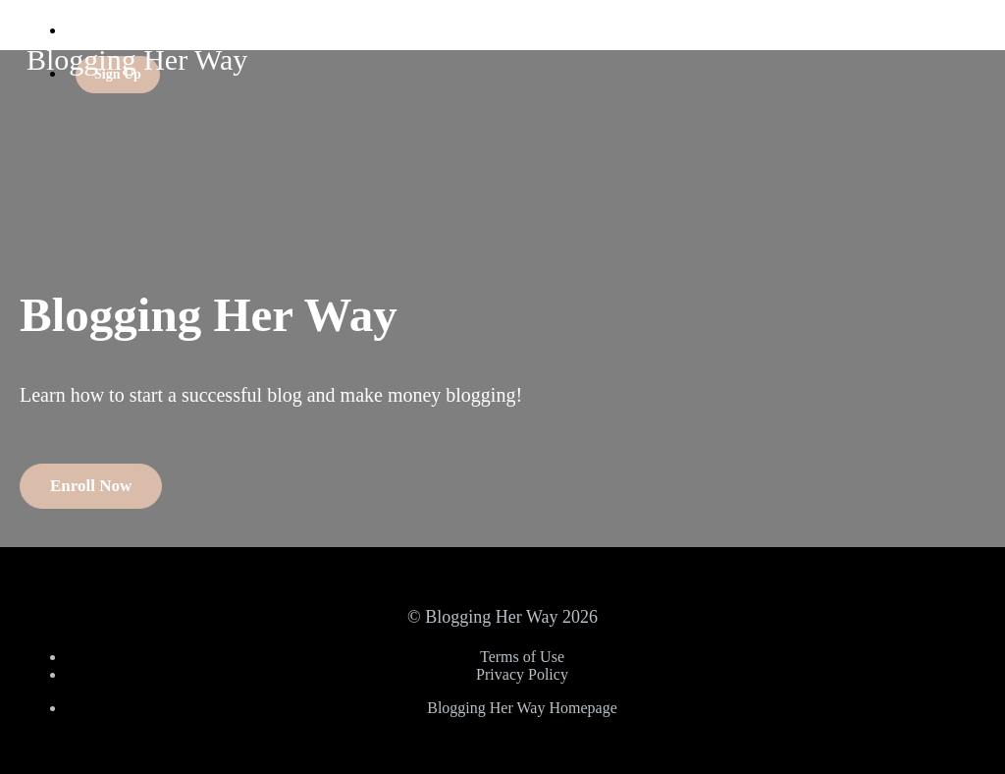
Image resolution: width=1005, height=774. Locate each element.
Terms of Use (522, 656)
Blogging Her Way (136, 59)
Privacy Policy (522, 674)
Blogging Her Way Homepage (521, 707)
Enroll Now (91, 485)
